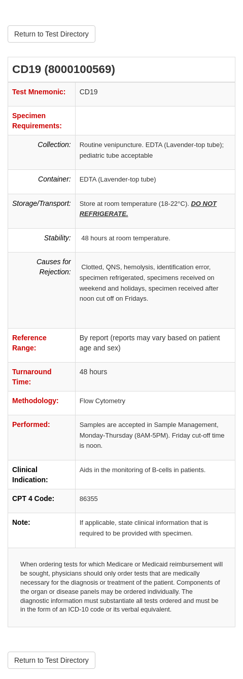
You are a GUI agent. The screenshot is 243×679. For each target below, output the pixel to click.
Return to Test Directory (51, 34)
